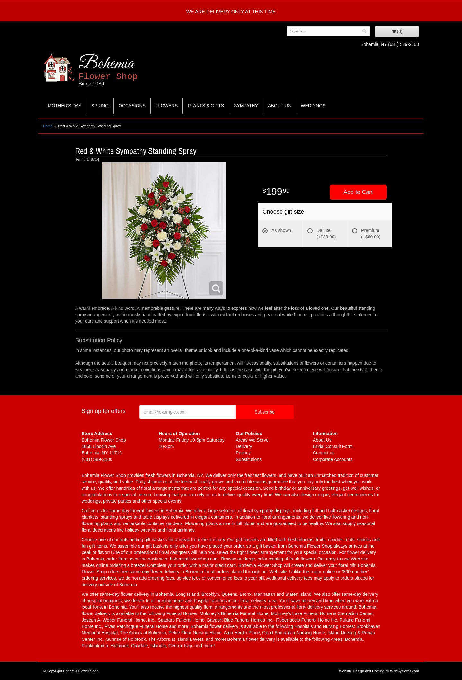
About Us (279, 105)
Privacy (243, 452)
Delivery (244, 446)
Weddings (313, 105)
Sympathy (246, 105)
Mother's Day (64, 105)
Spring (100, 105)
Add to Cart (358, 192)
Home (48, 126)
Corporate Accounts (332, 459)
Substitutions (249, 459)
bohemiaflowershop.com (194, 558)
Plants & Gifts (206, 105)
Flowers (166, 105)
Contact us (323, 452)
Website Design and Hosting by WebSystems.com (379, 671)
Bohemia (123, 70)
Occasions (132, 105)
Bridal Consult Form (333, 446)
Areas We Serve (252, 440)
